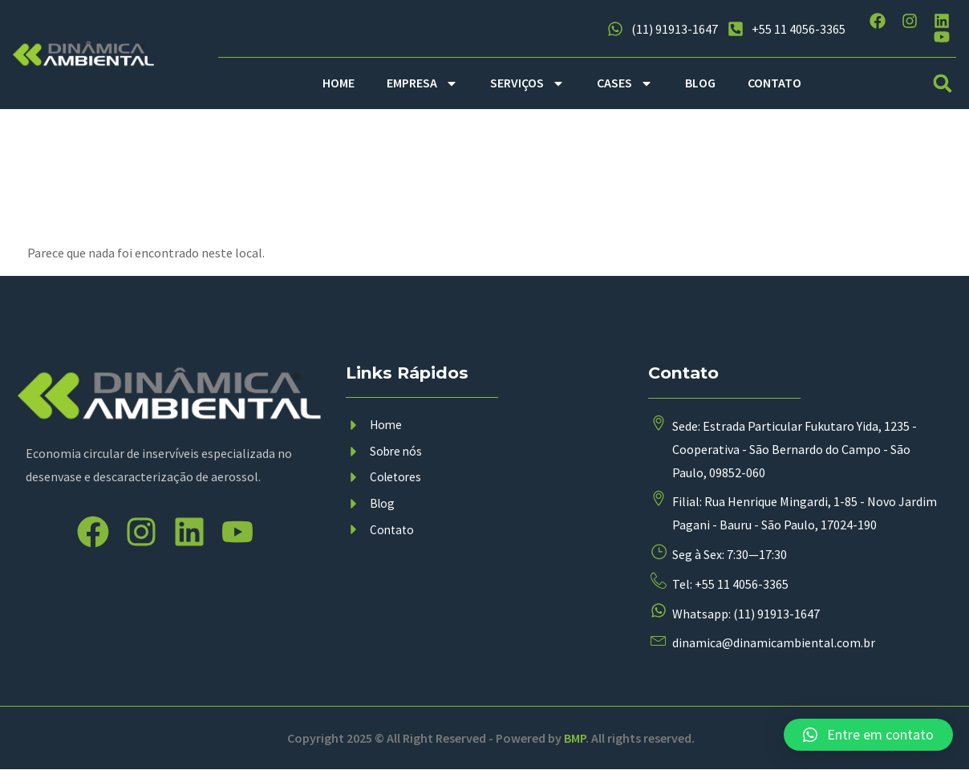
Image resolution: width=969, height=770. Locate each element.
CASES (625, 83)
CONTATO (774, 83)
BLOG (700, 83)
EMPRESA (422, 83)
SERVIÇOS (527, 83)
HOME (338, 83)
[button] (943, 83)
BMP (575, 739)
